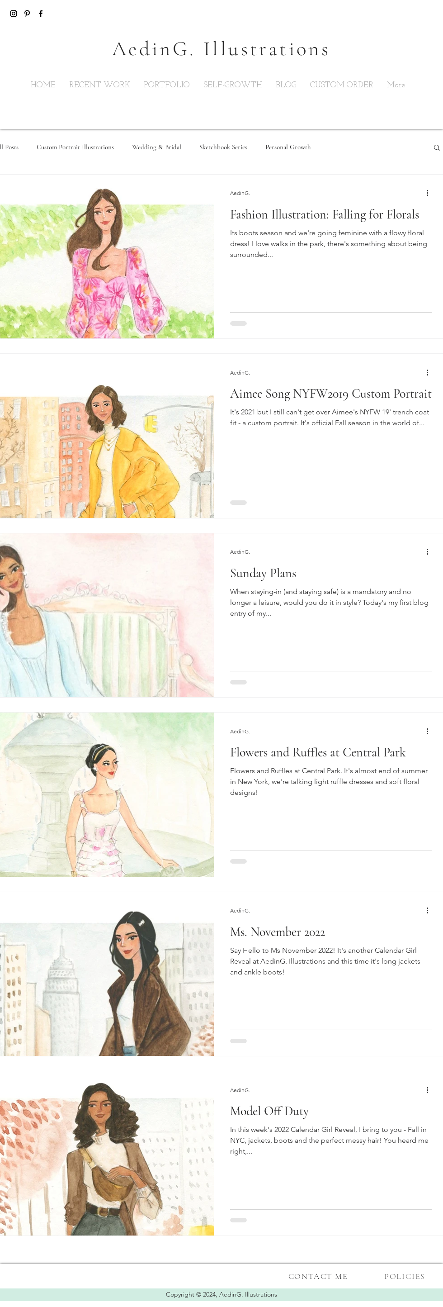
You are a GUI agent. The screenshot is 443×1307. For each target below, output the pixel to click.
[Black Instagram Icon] (13, 13)
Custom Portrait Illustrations (75, 147)
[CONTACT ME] (319, 1276)
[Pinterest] (27, 13)
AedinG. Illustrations (248, 1294)
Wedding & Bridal (156, 147)
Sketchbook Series (223, 147)
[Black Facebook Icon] (40, 13)
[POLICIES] (406, 1276)
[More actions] (430, 193)
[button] (437, 148)
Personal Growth (288, 147)
